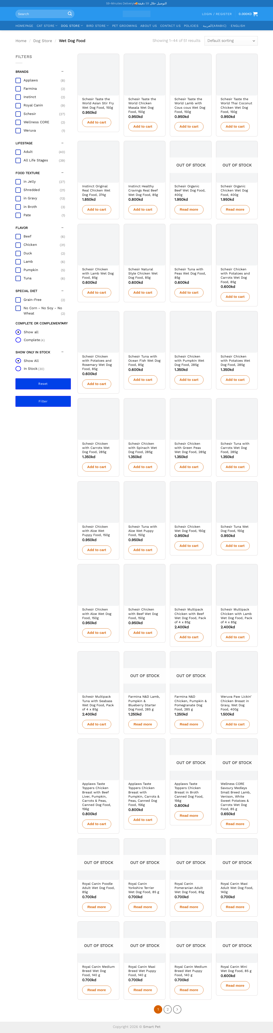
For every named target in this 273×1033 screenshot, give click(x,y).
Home (21, 40)
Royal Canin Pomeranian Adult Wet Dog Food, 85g (189, 888)
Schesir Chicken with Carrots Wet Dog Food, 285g (96, 448)
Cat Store (47, 25)
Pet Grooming (124, 26)
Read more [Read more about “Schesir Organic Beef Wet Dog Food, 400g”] (189, 209)
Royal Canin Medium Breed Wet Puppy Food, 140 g (190, 971)
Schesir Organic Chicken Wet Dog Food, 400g (234, 190)
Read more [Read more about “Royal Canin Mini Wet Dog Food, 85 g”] (235, 985)
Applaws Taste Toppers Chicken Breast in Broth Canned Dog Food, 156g (188, 792)
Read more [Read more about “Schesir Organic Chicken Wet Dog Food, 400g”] (235, 209)
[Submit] (70, 14)
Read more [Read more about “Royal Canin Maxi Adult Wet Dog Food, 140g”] (235, 907)
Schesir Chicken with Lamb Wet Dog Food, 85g (98, 273)
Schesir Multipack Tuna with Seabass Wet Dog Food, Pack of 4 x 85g (98, 703)
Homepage (24, 26)
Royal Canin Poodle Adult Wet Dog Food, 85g (98, 888)
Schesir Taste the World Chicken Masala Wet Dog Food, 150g (142, 105)
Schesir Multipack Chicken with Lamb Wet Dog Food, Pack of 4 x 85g (236, 615)
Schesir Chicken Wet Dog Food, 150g (189, 529)
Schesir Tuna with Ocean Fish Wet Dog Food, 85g (144, 361)
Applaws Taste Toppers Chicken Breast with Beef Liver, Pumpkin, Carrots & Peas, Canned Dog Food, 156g (96, 796)
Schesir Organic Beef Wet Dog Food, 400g (189, 190)
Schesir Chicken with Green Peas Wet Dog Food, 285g (190, 448)
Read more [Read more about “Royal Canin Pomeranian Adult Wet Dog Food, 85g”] (189, 907)
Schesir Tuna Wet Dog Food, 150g (235, 529)
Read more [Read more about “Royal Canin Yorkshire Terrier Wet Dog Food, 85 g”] (143, 907)
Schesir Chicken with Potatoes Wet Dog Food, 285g (235, 361)
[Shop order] (231, 41)
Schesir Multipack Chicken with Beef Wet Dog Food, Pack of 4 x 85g (190, 615)
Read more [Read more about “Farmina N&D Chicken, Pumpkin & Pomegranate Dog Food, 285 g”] (189, 724)
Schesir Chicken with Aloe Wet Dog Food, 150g (96, 613)
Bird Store (97, 25)
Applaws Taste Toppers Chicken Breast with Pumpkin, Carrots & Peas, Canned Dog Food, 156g (143, 794)
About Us (148, 26)
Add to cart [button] (96, 122)
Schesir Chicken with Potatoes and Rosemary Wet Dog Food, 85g (97, 363)
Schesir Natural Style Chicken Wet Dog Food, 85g (143, 273)
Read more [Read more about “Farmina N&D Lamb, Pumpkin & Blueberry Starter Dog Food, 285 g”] (143, 724)
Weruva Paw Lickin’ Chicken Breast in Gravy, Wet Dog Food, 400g (236, 703)
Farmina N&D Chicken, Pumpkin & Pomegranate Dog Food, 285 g (190, 703)
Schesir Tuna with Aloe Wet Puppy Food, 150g (142, 531)
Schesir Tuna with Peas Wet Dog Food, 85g (190, 273)
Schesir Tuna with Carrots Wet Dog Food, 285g (235, 448)
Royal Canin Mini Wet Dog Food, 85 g (236, 969)
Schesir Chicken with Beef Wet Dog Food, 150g (143, 613)
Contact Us (170, 26)
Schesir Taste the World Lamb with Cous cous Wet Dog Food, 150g (189, 105)
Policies (191, 26)
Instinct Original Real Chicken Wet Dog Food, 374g (96, 190)
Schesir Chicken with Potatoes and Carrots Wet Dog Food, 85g (235, 275)
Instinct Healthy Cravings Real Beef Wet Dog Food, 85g (143, 190)
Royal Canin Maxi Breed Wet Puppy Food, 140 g (142, 971)
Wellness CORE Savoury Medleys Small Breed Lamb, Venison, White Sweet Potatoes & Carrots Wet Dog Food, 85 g (236, 796)
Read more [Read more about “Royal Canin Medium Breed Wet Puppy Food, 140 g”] (189, 990)
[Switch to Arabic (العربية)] (214, 26)
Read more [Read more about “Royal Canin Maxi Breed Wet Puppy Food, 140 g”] (143, 990)
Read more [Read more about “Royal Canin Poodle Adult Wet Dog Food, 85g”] (96, 907)
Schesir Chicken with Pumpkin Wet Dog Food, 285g (189, 361)
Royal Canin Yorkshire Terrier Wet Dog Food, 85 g (143, 888)
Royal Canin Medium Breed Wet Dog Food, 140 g (98, 971)
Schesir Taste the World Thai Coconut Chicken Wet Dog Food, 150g (236, 105)
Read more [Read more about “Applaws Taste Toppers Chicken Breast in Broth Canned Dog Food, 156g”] (189, 815)
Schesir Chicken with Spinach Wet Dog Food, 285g (142, 448)
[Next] (177, 1009)
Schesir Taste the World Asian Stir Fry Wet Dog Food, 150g (98, 103)
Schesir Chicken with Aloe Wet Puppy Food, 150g (96, 531)
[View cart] (248, 14)
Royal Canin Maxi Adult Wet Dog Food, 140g (237, 888)
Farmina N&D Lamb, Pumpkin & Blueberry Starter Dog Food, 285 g (144, 703)
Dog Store (72, 25)
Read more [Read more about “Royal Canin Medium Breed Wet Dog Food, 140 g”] (96, 990)
